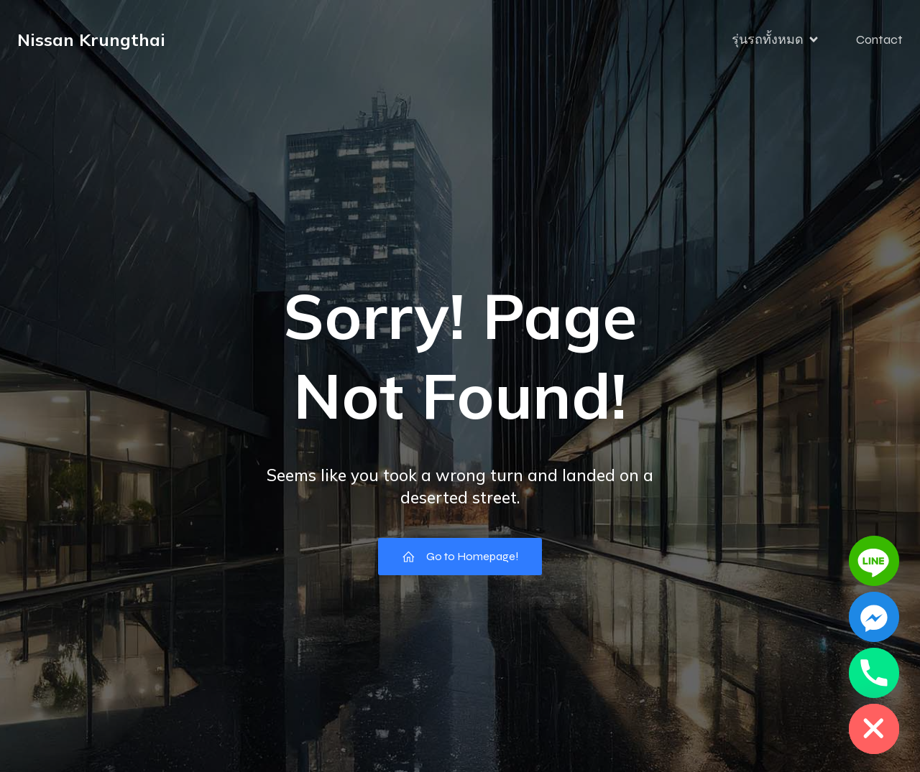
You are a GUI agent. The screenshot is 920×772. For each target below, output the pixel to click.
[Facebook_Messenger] (874, 617)
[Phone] (874, 673)
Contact (879, 39)
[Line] (874, 561)
